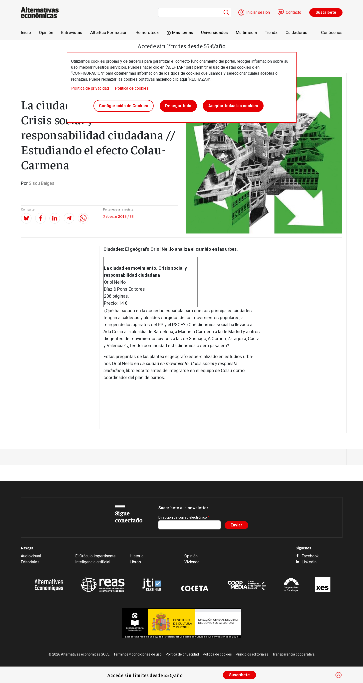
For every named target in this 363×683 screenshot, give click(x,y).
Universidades (214, 32)
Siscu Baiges (41, 183)
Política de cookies (132, 88)
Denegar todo (178, 105)
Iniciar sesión (258, 12)
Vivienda (191, 562)
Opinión (46, 32)
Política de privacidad (90, 88)
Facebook (310, 556)
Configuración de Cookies (123, 105)
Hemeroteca (147, 32)
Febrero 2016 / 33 (118, 216)
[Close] (339, 675)
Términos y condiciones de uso (137, 654)
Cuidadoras (296, 32)
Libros (135, 562)
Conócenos (332, 32)
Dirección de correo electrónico (182, 517)
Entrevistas (71, 32)
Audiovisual (31, 556)
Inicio (26, 32)
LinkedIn (309, 562)
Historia (136, 556)
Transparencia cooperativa (293, 654)
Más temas (182, 32)
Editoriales (30, 562)
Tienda (271, 32)
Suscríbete (326, 12)
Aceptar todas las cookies (233, 105)
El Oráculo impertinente (95, 556)
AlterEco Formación (108, 32)
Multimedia (246, 32)
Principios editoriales (252, 654)
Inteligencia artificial (92, 562)
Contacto (293, 12)
